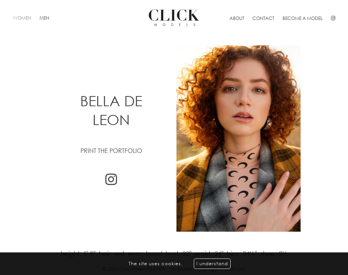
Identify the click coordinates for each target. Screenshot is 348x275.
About (236, 18)
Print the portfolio (111, 150)
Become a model (303, 18)
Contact (263, 18)
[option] (174, 138)
